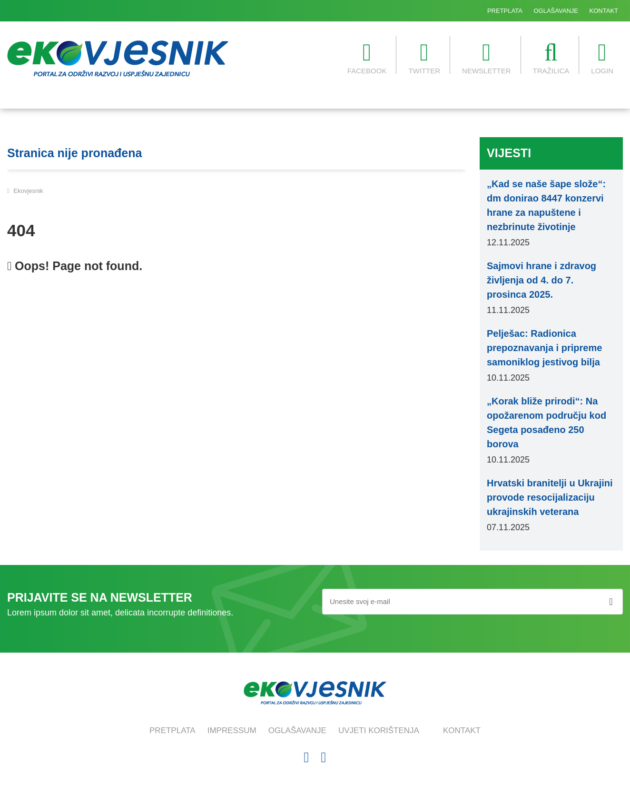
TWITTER (424, 57)
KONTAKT (604, 10)
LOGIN (602, 57)
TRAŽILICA (551, 57)
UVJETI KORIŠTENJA (378, 730)
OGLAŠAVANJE (556, 10)
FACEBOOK (367, 57)
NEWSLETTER (486, 57)
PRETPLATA (504, 10)
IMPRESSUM (231, 730)
